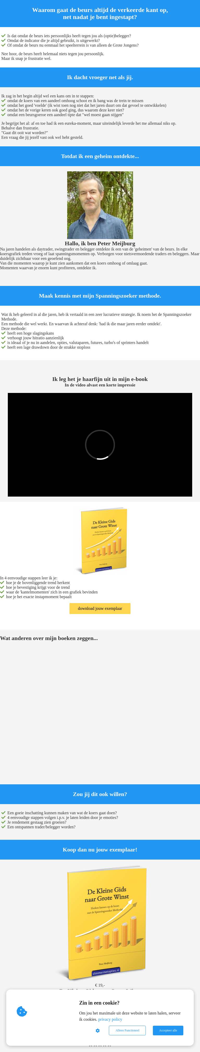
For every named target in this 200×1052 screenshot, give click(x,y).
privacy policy (110, 1019)
